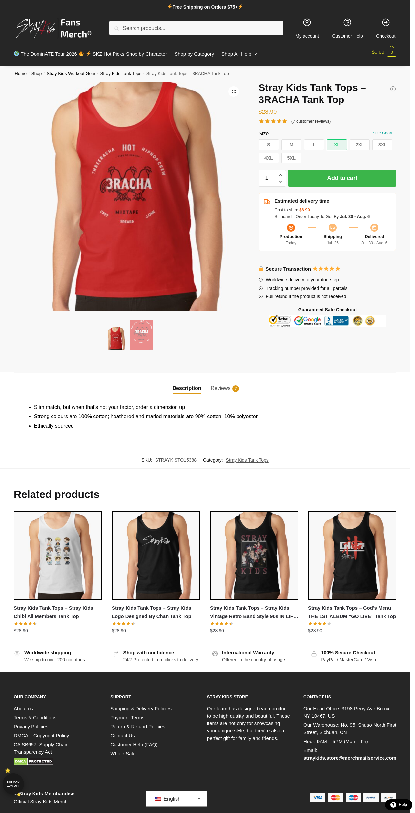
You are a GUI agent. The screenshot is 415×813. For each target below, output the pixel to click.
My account (307, 28)
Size (264, 129)
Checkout (385, 28)
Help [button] (398, 805)
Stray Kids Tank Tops (121, 69)
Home (21, 69)
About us (23, 704)
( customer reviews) (311, 117)
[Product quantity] (267, 174)
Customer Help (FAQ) (133, 740)
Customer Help (347, 28)
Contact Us (122, 731)
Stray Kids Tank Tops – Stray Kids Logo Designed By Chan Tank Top (151, 608)
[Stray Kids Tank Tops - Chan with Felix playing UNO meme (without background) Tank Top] (393, 85)
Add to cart (342, 174)
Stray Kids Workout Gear (71, 69)
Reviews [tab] (220, 384)
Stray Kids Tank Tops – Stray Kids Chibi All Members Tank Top (53, 608)
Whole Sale (122, 749)
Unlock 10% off (13, 784)
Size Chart (382, 129)
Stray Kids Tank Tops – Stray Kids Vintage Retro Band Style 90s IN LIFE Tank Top (253, 608)
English (168, 795)
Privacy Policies (31, 722)
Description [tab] (187, 384)
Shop (36, 69)
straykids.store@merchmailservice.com (349, 754)
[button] (233, 87)
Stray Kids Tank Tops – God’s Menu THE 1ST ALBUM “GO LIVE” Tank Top (352, 608)
